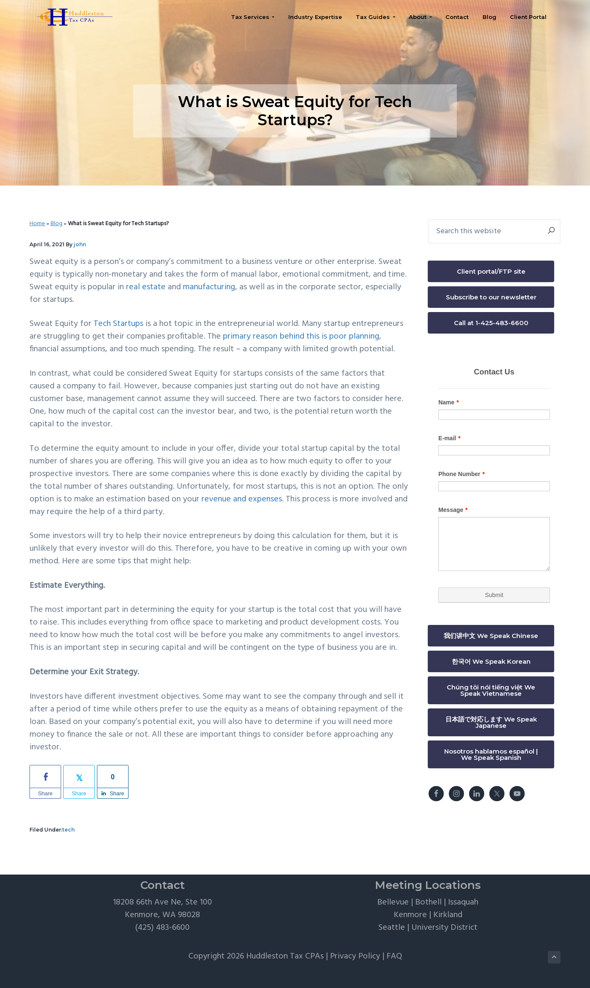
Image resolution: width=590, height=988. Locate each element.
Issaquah (463, 902)
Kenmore (410, 915)
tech (68, 829)
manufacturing (209, 287)
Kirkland (447, 915)
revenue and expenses (241, 499)
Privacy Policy (355, 956)
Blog (56, 224)
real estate (146, 287)
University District (444, 927)
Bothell (428, 902)
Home (37, 224)
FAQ (394, 956)
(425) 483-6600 (162, 927)
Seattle (391, 927)
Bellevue (393, 902)
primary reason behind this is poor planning (301, 336)
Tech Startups (118, 324)
